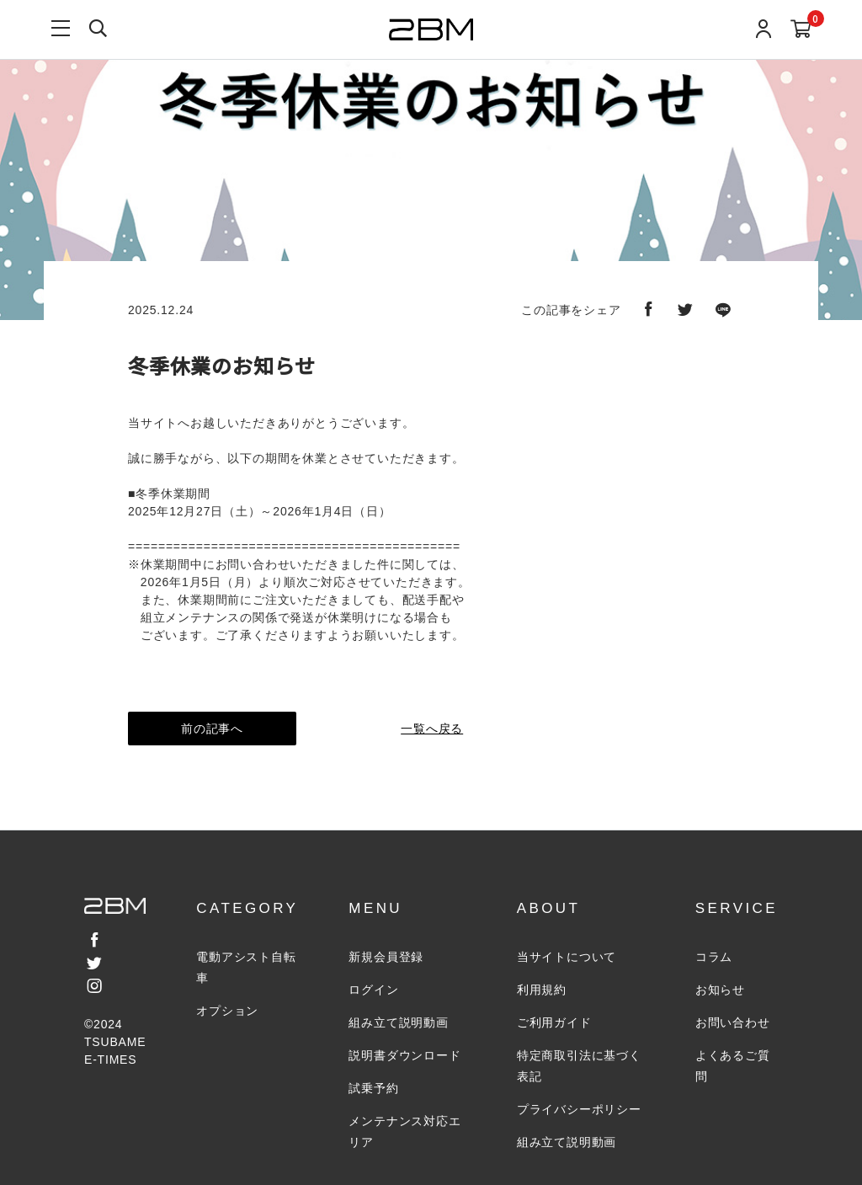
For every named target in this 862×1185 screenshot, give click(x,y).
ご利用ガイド (554, 1022)
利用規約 (542, 989)
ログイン (373, 989)
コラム (713, 956)
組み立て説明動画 (398, 1022)
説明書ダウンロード (404, 1055)
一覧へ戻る (431, 728)
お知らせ (720, 989)
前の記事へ (212, 728)
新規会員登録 (386, 956)
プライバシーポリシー (579, 1109)
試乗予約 (373, 1088)
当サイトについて (566, 956)
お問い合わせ (732, 1022)
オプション (227, 1010)
